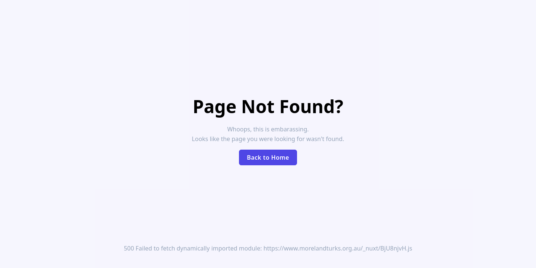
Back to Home (268, 157)
